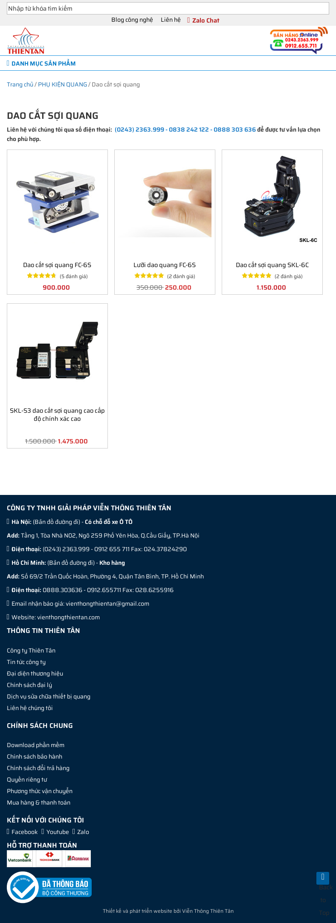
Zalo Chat (206, 20)
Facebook (25, 832)
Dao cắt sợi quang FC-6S (57, 264)
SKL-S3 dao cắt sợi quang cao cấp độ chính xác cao (57, 414)
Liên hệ (171, 19)
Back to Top (324, 883)
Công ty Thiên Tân (31, 650)
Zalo (83, 832)
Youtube (57, 832)
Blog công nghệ (132, 19)
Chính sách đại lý (29, 685)
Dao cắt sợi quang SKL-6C (272, 264)
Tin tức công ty (26, 662)
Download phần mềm (35, 745)
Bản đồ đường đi (56, 521)
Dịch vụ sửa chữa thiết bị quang (48, 696)
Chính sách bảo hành (34, 756)
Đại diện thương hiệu (35, 673)
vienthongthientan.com (68, 617)
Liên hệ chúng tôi (30, 708)
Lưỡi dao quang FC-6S (164, 264)
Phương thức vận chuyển (39, 791)
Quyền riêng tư (27, 779)
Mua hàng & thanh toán (38, 802)
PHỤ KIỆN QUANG (62, 84)
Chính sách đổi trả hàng (38, 768)
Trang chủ (20, 84)
